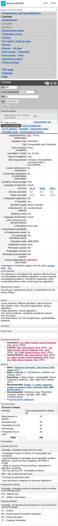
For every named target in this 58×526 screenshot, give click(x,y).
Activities (6, 326)
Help (5, 76)
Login (45, 3)
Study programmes (31, 126)
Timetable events (12, 34)
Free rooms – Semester (16, 52)
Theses (6, 37)
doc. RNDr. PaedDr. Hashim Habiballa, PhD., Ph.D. (30, 348)
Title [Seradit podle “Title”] (35, 116)
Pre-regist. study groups (16, 41)
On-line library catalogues (21, 399)
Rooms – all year (12, 48)
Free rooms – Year (13, 55)
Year (3, 101)
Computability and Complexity (42, 123)
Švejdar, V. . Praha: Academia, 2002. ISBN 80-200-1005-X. (30, 387)
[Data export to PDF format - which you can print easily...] (46, 83)
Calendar (7, 73)
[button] (3, 3)
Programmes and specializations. (21, 13)
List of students (9, 129)
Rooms (6, 45)
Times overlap (10, 62)
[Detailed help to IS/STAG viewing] (55, 83)
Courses (7, 16)
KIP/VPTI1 (32, 260)
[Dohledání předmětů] (36, 91)
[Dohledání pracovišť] (19, 87)
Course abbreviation (10, 92)
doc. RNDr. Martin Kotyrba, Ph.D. (30, 352)
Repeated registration (16, 198)
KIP (29, 135)
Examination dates (13, 30)
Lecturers (7, 23)
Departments (9, 20)
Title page (8, 69)
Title (3, 96)
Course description (11, 126)
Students (7, 27)
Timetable (23, 129)
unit (2, 87)
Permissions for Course (31, 132)
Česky (53, 3)
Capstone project (12, 59)
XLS (10, 268)
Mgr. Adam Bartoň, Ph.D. (29, 347)
